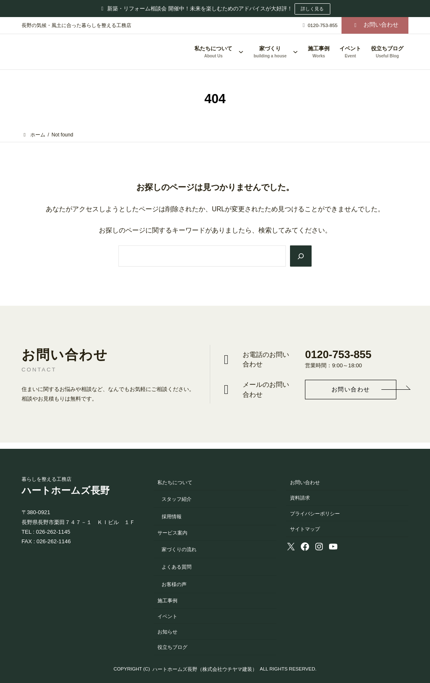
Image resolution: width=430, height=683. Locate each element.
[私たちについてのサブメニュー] (240, 51)
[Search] (300, 256)
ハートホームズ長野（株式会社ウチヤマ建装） (204, 669)
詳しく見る (312, 8)
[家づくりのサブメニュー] (295, 51)
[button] (375, 25)
